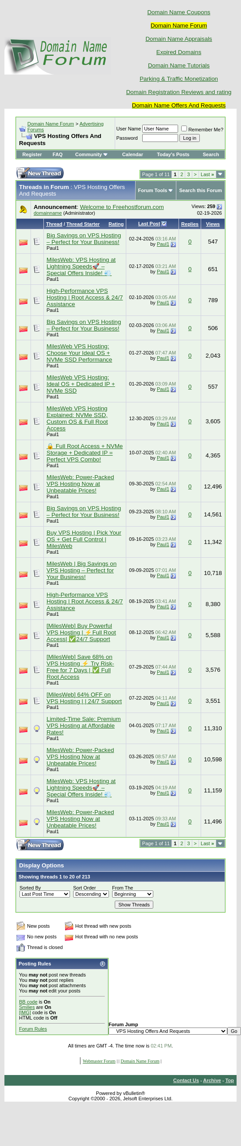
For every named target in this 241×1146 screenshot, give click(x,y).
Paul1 (53, 248)
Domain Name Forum (50, 123)
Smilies (27, 1007)
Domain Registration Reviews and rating (179, 92)
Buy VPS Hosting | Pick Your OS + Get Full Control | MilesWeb (84, 539)
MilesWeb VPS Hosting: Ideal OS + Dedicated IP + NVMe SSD (81, 384)
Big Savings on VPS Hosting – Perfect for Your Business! (84, 238)
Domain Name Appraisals (178, 38)
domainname (48, 213)
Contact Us (186, 1080)
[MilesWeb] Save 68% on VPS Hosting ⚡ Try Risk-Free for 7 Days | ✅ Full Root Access (80, 667)
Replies (189, 224)
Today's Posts (173, 154)
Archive (212, 1080)
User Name (129, 128)
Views (213, 224)
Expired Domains (178, 52)
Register (32, 154)
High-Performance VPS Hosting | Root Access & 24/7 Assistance (85, 297)
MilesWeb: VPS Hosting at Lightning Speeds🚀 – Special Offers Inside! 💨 (81, 266)
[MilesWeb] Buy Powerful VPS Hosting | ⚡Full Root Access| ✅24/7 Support (81, 632)
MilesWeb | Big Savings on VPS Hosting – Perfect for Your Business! (82, 570)
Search (211, 154)
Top (229, 1080)
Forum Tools (152, 190)
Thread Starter (83, 224)
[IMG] (25, 1012)
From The (122, 887)
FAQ (58, 154)
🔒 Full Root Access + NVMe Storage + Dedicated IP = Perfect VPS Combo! (85, 453)
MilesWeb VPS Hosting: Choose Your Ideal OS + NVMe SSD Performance (79, 353)
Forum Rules (33, 1029)
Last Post (149, 223)
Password (127, 138)
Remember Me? (202, 129)
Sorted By (30, 887)
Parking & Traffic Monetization (179, 78)
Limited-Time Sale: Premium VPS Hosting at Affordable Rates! (84, 726)
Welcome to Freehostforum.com (121, 207)
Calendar (132, 154)
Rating (116, 224)
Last (207, 174)
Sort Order (84, 887)
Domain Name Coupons (178, 12)
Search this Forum (200, 190)
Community (92, 154)
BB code (28, 1001)
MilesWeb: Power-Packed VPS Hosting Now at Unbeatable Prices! (80, 484)
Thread (54, 224)
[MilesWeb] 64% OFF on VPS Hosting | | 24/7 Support (84, 698)
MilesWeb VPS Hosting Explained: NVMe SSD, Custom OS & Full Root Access (77, 418)
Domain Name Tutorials (179, 65)
